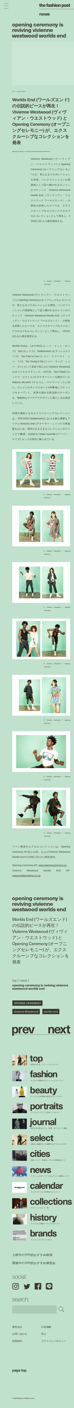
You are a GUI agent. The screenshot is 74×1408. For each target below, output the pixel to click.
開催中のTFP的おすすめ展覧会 (34, 1263)
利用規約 (17, 1341)
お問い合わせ (19, 1334)
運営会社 (17, 1327)
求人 (43, 1334)
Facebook (38, 1286)
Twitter (27, 1286)
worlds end (51, 1011)
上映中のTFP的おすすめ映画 (32, 1254)
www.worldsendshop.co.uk (26, 875)
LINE (49, 1286)
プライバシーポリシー (53, 1341)
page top (19, 1370)
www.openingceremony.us (52, 865)
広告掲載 (46, 1327)
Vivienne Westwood (26, 1011)
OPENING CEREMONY (27, 1003)
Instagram (15, 1286)
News (44, 13)
